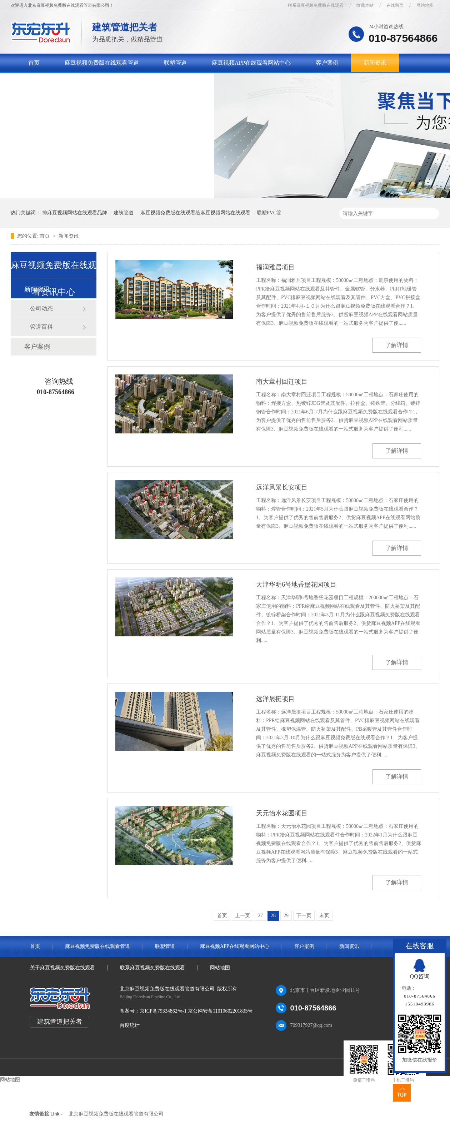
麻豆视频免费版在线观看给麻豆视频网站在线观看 (195, 212)
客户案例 (327, 63)
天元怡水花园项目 (282, 813)
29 (286, 915)
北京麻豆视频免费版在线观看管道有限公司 (116, 1114)
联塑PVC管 (269, 212)
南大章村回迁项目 (282, 381)
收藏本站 (365, 5)
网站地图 (425, 5)
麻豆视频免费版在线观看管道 (102, 63)
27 (260, 915)
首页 (34, 63)
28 (273, 915)
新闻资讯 (375, 63)
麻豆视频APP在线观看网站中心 (251, 63)
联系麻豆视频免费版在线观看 (316, 5)
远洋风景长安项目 (282, 487)
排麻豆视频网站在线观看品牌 (74, 212)
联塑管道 (175, 63)
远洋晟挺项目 (275, 698)
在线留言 (395, 5)
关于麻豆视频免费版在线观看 (65, 81)
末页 (324, 915)
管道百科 (41, 327)
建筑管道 (124, 212)
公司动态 (41, 308)
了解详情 (396, 345)
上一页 (242, 915)
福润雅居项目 (275, 267)
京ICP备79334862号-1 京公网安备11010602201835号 (196, 1011)
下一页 (303, 915)
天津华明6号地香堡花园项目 (296, 584)
